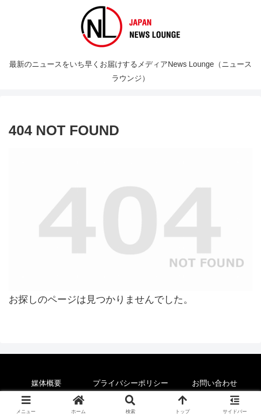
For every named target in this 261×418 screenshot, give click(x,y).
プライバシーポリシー (130, 383)
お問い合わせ (214, 383)
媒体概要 (46, 383)
